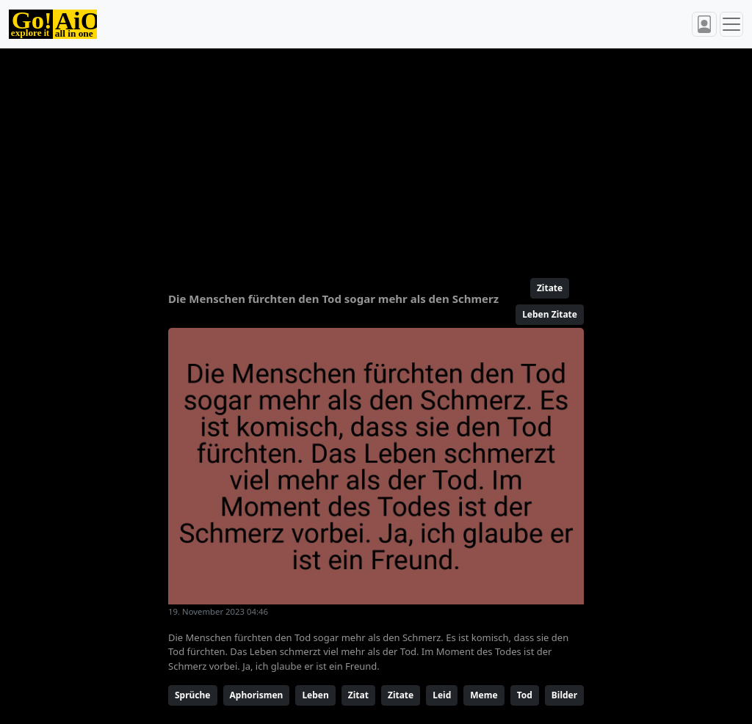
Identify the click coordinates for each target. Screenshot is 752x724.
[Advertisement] (376, 157)
